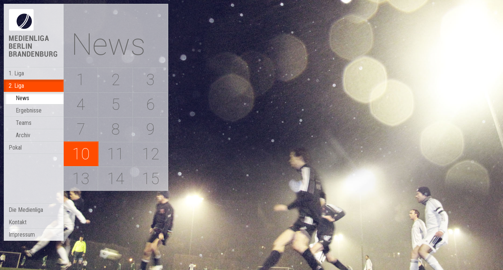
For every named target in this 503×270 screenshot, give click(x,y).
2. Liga (16, 85)
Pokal (15, 147)
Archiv (23, 135)
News (22, 98)
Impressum (22, 234)
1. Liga (16, 73)
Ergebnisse (29, 110)
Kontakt (18, 222)
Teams (23, 122)
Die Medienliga (26, 209)
